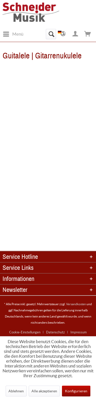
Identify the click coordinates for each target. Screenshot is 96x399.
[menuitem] (13, 34)
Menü (13, 33)
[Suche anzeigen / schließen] (51, 34)
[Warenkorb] (88, 34)
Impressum (78, 332)
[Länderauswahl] (63, 34)
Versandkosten (76, 304)
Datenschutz (55, 332)
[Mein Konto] (75, 34)
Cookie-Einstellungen (24, 332)
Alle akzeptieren (44, 391)
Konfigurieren (76, 391)
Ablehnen (16, 391)
